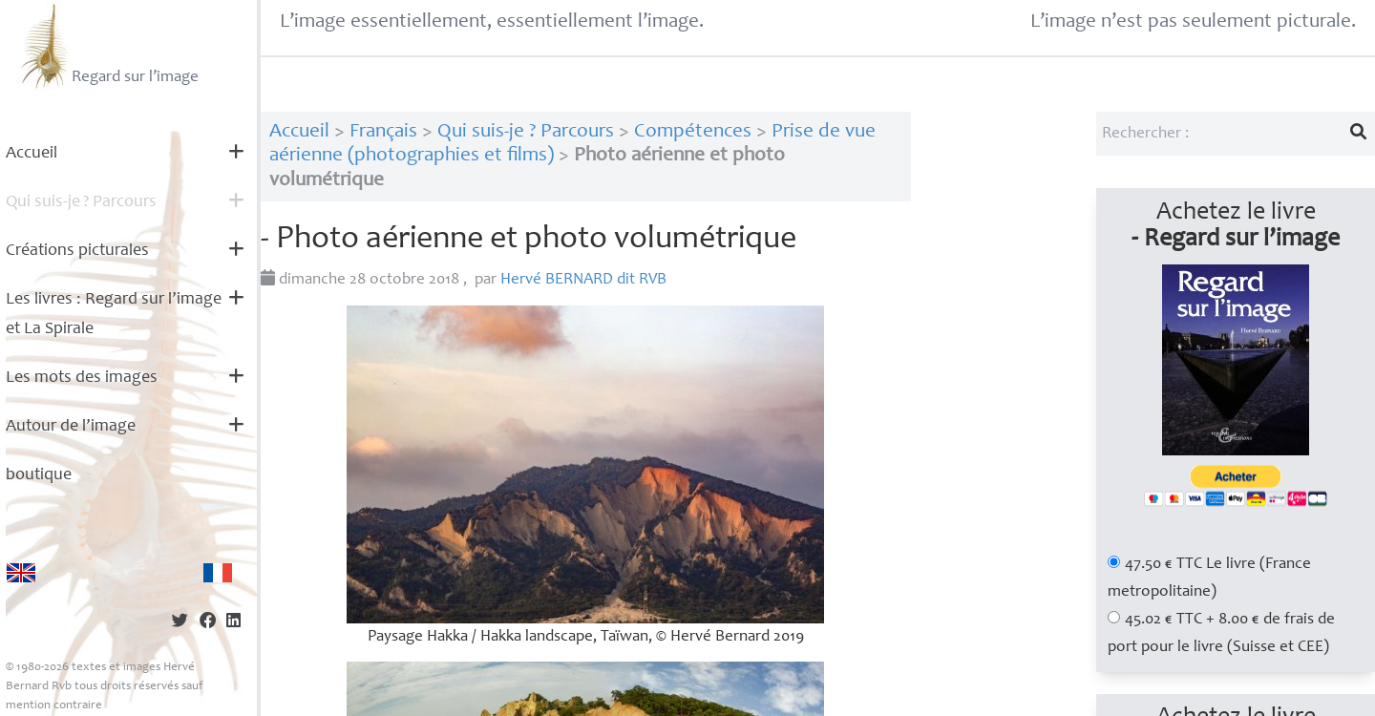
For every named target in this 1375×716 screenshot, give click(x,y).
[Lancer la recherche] (1359, 134)
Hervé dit (583, 280)
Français (383, 132)
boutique (39, 475)
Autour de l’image (71, 426)
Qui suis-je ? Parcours (525, 132)
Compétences (692, 132)
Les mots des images (82, 378)
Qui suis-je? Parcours (81, 202)
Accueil (31, 153)
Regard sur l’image (107, 46)
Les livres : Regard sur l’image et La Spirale (114, 314)
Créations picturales (77, 251)
